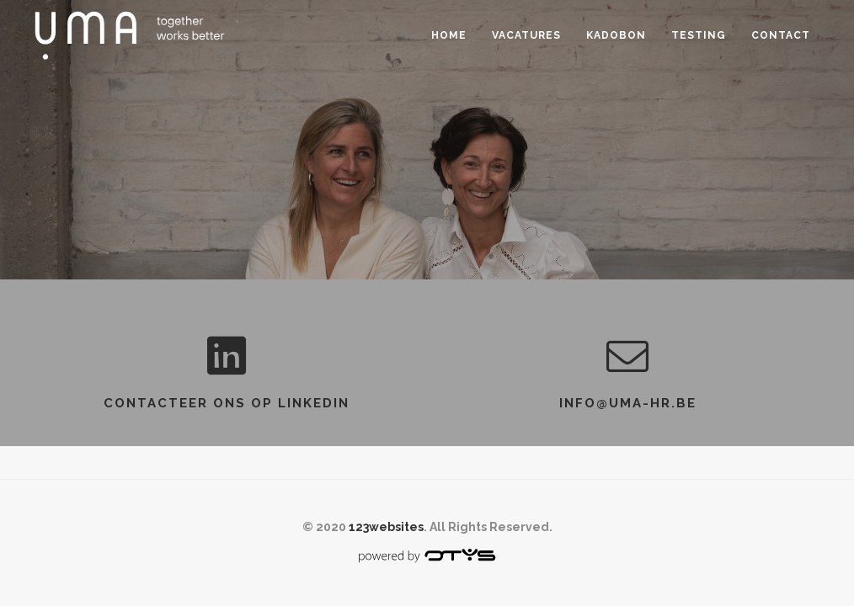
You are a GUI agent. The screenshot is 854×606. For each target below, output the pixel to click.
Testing (698, 35)
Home (449, 35)
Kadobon (616, 35)
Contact (780, 35)
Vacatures (526, 35)
